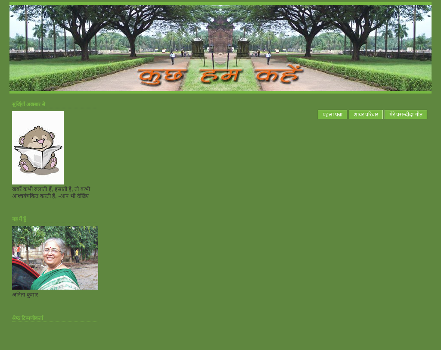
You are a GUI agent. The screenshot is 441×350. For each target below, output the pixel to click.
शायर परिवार (366, 114)
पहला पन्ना (333, 114)
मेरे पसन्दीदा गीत (405, 114)
